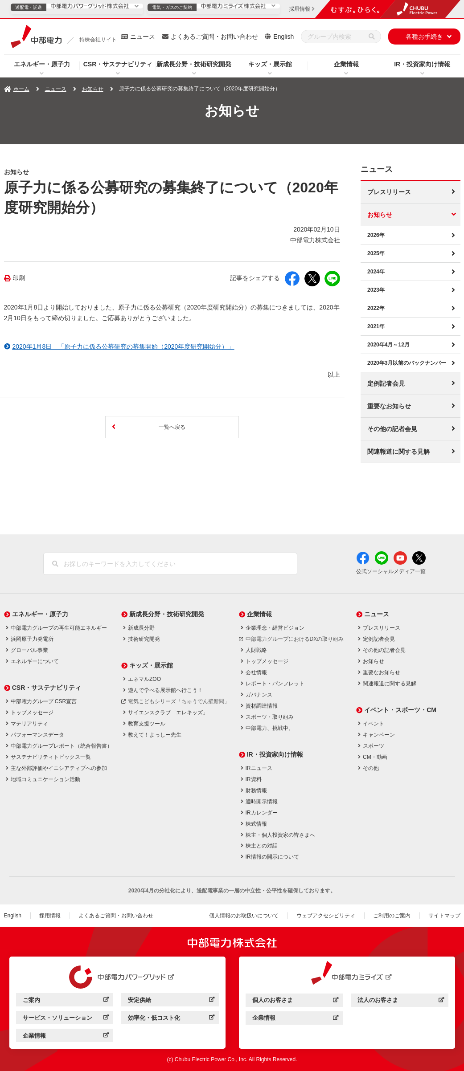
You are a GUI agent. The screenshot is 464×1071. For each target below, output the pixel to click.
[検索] (372, 36)
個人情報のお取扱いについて (244, 915)
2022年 (376, 308)
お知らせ (92, 89)
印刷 (18, 278)
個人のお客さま (295, 1001)
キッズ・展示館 (270, 64)
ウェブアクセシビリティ (325, 915)
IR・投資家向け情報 (422, 64)
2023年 (376, 290)
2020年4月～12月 (388, 345)
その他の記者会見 (392, 428)
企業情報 (346, 64)
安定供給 (170, 1001)
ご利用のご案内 (392, 915)
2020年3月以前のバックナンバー (406, 363)
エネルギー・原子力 (42, 64)
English (283, 36)
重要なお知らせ (389, 406)
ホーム (21, 89)
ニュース (142, 36)
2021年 (376, 326)
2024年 (376, 272)
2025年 (376, 253)
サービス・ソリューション (65, 1019)
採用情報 (50, 915)
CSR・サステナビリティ (118, 64)
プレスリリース (389, 191)
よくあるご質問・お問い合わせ (214, 36)
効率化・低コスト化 (170, 1019)
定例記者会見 (386, 383)
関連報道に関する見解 (398, 451)
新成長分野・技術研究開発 (193, 64)
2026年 (376, 235)
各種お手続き (424, 36)
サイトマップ (444, 915)
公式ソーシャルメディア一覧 (391, 571)
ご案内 (65, 1001)
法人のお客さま (400, 1001)
